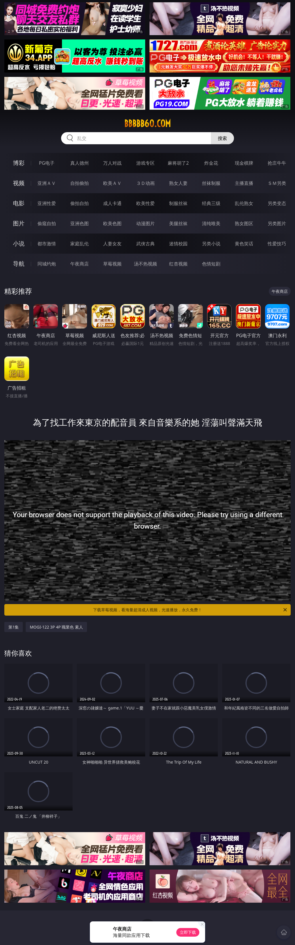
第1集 (13, 627)
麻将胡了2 (178, 163)
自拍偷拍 (79, 183)
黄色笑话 (244, 243)
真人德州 (79, 163)
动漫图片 (145, 223)
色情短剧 (211, 264)
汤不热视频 (145, 264)
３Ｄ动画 (145, 183)
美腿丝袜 (178, 223)
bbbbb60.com (147, 123)
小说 (18, 243)
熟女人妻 (178, 183)
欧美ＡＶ (112, 183)
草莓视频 (112, 264)
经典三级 (211, 203)
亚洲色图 (79, 223)
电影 (18, 203)
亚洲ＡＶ (46, 183)
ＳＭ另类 (277, 183)
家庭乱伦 (79, 243)
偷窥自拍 (46, 223)
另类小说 (211, 243)
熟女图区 (244, 223)
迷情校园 (178, 243)
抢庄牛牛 (277, 163)
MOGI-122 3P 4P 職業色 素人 (56, 627)
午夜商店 (79, 264)
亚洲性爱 (46, 203)
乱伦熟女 (244, 203)
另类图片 (277, 223)
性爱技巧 (277, 243)
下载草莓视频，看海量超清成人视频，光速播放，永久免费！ (190, 609)
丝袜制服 (211, 183)
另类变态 (277, 203)
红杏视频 (178, 264)
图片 (18, 223)
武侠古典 (145, 243)
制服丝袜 (178, 203)
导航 (18, 263)
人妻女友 (112, 243)
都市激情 (46, 243)
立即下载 (188, 932)
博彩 (18, 163)
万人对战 (112, 163)
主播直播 (244, 183)
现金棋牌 (244, 163)
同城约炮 (46, 264)
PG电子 (46, 163)
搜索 (222, 138)
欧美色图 (112, 223)
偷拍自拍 (79, 203)
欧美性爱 (145, 203)
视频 (18, 183)
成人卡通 (112, 203)
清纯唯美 (211, 223)
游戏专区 (145, 163)
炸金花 (211, 163)
